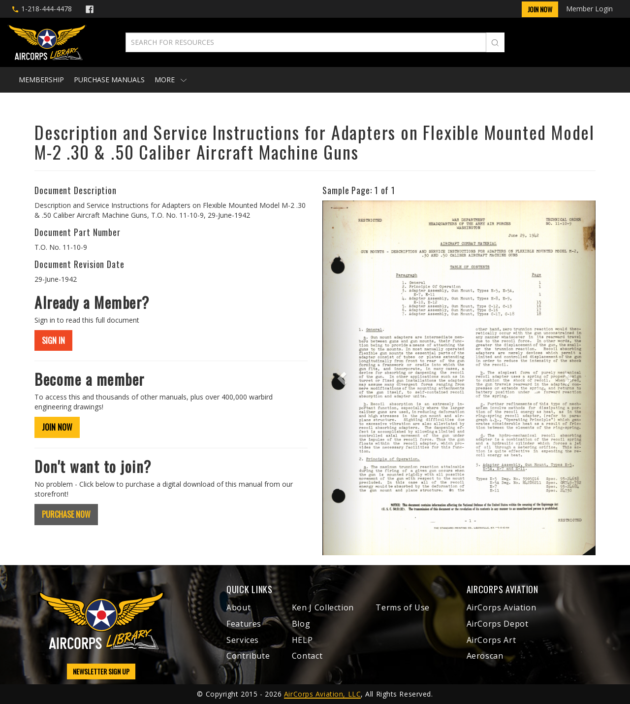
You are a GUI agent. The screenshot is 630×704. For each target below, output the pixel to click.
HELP (302, 640)
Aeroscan (485, 655)
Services (242, 640)
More (171, 79)
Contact (307, 655)
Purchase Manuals (109, 79)
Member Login (589, 8)
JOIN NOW (57, 427)
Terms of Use (403, 607)
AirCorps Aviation (501, 607)
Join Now (540, 9)
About (238, 607)
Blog (301, 623)
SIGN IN (53, 340)
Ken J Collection (323, 607)
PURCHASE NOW (66, 514)
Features (243, 623)
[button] (342, 378)
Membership (41, 79)
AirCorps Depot (498, 623)
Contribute (248, 655)
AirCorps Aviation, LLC (322, 694)
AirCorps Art (491, 640)
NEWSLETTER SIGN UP (101, 671)
